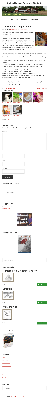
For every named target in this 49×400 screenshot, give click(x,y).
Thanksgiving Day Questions (5, 116)
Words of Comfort (41, 88)
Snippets (10, 119)
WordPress (23, 396)
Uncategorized (5, 374)
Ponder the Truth (16, 115)
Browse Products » (6, 208)
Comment (4, 131)
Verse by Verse (5, 377)
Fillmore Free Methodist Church (19, 270)
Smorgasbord (5, 369)
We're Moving (9, 307)
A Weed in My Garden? (17, 102)
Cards (3, 357)
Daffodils (7, 288)
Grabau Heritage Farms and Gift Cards (24, 3)
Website (4, 168)
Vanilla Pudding (26, 102)
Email (4, 160)
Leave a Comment (23, 29)
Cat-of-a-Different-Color (6, 102)
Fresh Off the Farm (6, 366)
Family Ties (5, 360)
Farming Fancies (6, 363)
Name (4, 153)
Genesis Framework (15, 396)
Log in (28, 396)
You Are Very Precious (9, 88)
